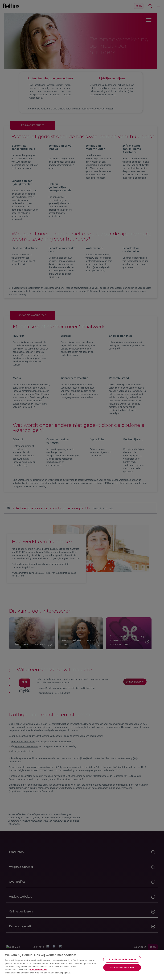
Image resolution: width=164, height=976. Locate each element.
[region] (82, 963)
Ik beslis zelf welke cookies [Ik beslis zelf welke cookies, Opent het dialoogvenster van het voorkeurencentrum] (122, 959)
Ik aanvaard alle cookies (122, 967)
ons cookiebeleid (38, 969)
